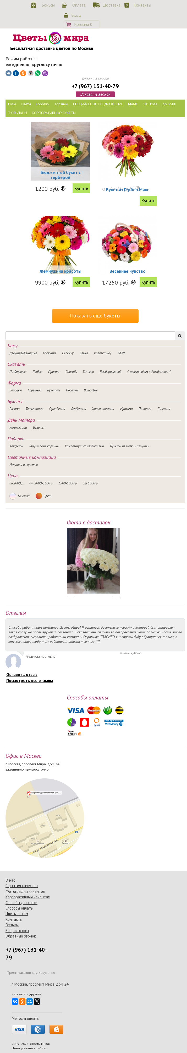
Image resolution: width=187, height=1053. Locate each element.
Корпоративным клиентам (28, 896)
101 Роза (150, 104)
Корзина (83, 24)
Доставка (111, 5)
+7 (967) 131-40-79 (95, 86)
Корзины (61, 104)
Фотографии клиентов (25, 891)
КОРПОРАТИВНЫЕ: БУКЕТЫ (54, 113)
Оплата (79, 5)
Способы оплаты (19, 908)
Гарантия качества (22, 885)
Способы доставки (21, 902)
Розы (12, 104)
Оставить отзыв (21, 674)
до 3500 (169, 104)
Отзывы (12, 924)
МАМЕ (133, 104)
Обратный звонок (21, 936)
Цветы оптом (17, 913)
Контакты (141, 5)
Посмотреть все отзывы (29, 680)
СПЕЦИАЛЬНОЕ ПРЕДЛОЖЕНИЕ (98, 104)
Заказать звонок (95, 94)
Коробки (43, 104)
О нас (10, 880)
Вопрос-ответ (17, 930)
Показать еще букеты (95, 315)
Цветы (26, 104)
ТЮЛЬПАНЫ (17, 113)
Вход (76, 15)
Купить (81, 188)
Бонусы (48, 5)
